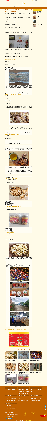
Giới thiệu (19, 6)
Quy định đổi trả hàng (32, 412)
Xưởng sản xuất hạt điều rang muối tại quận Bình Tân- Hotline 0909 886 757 (35, 361)
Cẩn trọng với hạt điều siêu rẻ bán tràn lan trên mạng (39, 25)
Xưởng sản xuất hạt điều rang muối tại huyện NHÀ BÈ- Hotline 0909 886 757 (23, 384)
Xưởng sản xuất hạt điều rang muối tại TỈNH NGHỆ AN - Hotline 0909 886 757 (35, 373)
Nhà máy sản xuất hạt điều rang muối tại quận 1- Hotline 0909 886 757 (10, 373)
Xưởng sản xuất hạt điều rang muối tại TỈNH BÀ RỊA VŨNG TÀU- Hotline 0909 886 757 (23, 373)
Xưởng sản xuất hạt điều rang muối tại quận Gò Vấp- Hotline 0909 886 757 (11, 361)
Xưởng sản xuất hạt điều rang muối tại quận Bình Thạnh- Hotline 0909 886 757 (23, 361)
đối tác (23, 56)
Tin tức (33, 6)
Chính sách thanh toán (32, 413)
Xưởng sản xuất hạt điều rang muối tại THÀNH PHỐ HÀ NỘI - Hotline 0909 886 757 (11, 384)
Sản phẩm (29, 6)
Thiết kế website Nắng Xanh (28, 420)
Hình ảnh (25, 413)
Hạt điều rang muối (24, 6)
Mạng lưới (15, 6)
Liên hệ (36, 6)
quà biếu (18, 56)
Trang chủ (11, 6)
